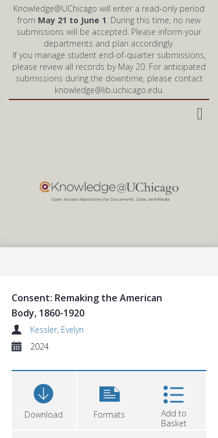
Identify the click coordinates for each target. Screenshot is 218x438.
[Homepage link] (109, 188)
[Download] (44, 398)
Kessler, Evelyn (57, 329)
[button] (109, 398)
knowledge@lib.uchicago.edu (108, 89)
